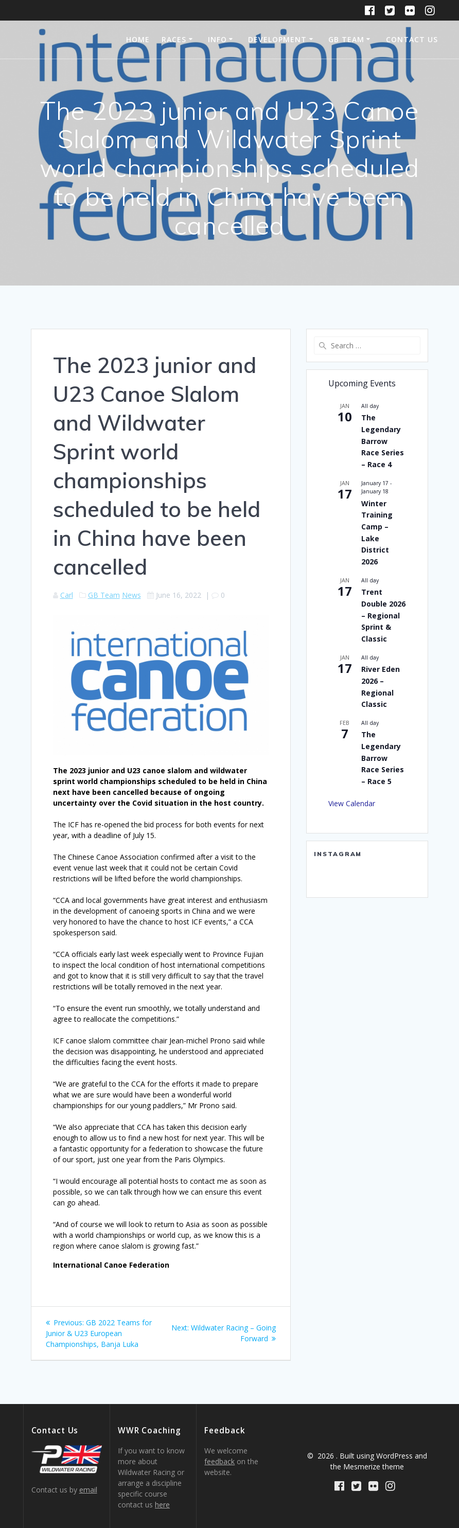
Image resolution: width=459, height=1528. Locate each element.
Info (217, 39)
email (88, 1490)
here (162, 1504)
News (131, 595)
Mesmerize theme (373, 1466)
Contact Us (412, 39)
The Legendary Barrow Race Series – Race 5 (382, 758)
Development (277, 39)
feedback (219, 1461)
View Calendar (351, 803)
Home (138, 39)
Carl (66, 595)
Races (174, 39)
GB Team (346, 39)
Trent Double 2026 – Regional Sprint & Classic (383, 615)
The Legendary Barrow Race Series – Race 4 (382, 441)
